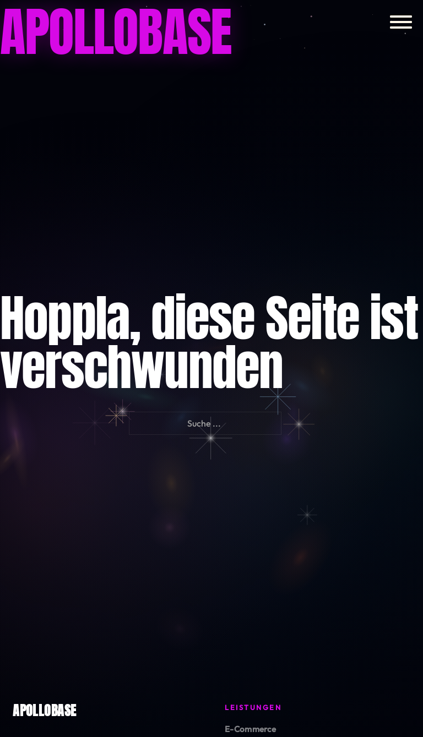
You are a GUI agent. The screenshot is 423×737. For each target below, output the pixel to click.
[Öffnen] (401, 22)
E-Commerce (250, 729)
